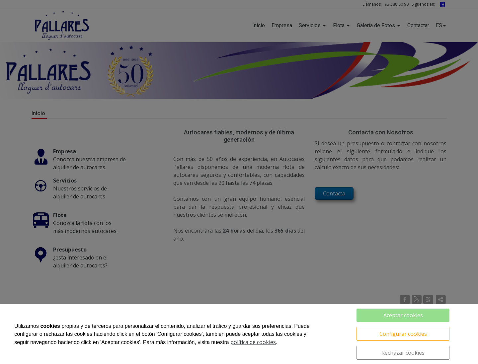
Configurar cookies (403, 333)
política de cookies (253, 342)
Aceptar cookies (403, 315)
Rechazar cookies (403, 352)
